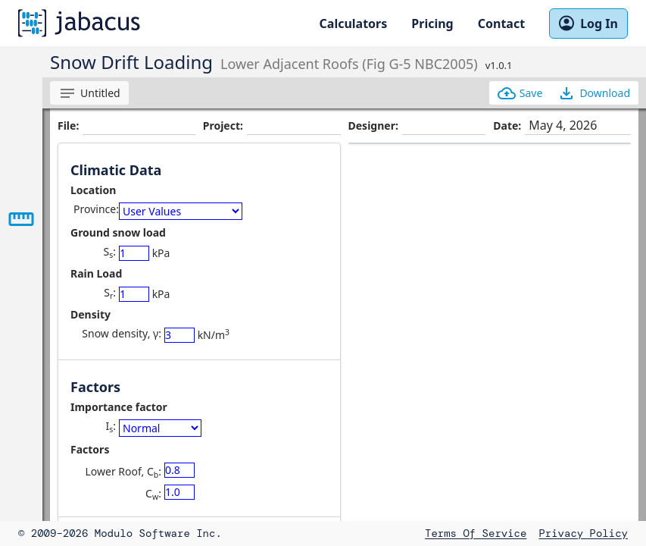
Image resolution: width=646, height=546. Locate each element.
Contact (501, 23)
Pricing (432, 23)
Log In (588, 23)
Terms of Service (475, 533)
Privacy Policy (583, 533)
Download (593, 93)
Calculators (354, 23)
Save (520, 93)
